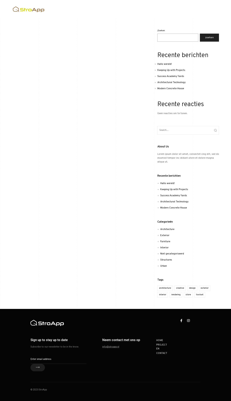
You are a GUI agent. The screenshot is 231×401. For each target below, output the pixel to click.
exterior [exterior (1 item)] (205, 288)
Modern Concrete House (170, 88)
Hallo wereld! (164, 64)
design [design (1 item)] (192, 288)
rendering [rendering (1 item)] (175, 294)
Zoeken (161, 30)
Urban (163, 266)
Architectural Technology (171, 82)
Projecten (197, 9)
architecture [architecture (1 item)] (165, 288)
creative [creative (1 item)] (180, 288)
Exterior (164, 235)
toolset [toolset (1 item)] (199, 294)
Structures (166, 259)
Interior (164, 247)
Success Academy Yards (170, 76)
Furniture (165, 241)
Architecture (167, 229)
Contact (213, 9)
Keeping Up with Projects (171, 70)
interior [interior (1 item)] (162, 294)
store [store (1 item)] (188, 294)
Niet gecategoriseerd (172, 253)
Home (183, 9)
